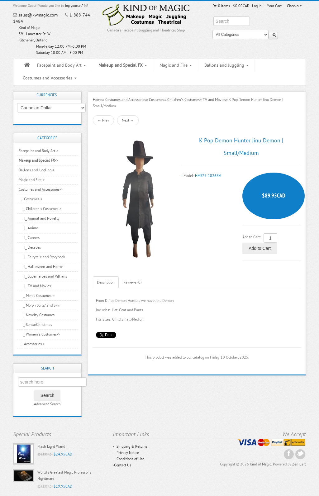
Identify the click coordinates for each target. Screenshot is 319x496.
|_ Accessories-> (32, 344)
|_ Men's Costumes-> (37, 295)
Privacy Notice (126, 453)
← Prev (103, 120)
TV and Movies (214, 100)
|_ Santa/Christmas (35, 324)
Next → (128, 120)
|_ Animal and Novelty (39, 218)
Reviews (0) (132, 282)
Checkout (294, 6)
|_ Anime (28, 228)
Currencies (46, 95)
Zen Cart (299, 464)
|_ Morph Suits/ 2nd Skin (39, 305)
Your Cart (274, 6)
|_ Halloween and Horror (41, 267)
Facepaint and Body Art (61, 65)
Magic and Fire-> (32, 180)
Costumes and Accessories (50, 78)
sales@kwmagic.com (38, 15)
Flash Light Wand (51, 446)
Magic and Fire (176, 65)
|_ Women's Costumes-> (39, 334)
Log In (257, 6)
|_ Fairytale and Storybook (42, 257)
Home (97, 100)
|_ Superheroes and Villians (43, 276)
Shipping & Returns (130, 446)
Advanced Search (47, 404)
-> (38, 160)
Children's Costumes (183, 100)
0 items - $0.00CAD (231, 6)
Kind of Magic (260, 464)
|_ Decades (30, 247)
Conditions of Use (128, 459)
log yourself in (76, 6)
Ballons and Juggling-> (37, 170)
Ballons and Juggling (226, 65)
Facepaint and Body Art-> (38, 151)
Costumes (156, 100)
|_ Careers (29, 238)
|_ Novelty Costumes (37, 315)
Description (106, 282)
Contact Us (122, 465)
